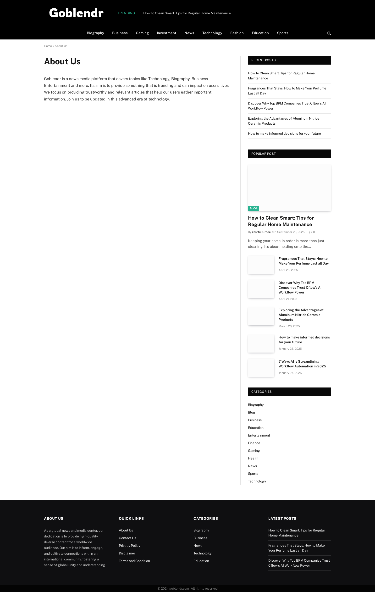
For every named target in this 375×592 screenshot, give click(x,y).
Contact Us (127, 538)
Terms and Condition (134, 561)
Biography (95, 33)
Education (260, 33)
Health (253, 458)
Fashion (237, 33)
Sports (282, 33)
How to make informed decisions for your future (284, 133)
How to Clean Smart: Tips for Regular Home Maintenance (187, 13)
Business (120, 33)
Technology (212, 33)
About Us (126, 530)
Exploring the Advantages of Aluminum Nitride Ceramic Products (301, 314)
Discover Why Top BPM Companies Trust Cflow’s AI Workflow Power (300, 287)
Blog (253, 208)
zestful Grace (261, 232)
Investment (166, 33)
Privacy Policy (129, 546)
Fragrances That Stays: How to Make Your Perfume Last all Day (304, 261)
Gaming (142, 33)
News (189, 33)
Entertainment (259, 435)
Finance (254, 443)
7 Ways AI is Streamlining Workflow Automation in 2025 (302, 364)
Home (48, 46)
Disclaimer (127, 553)
